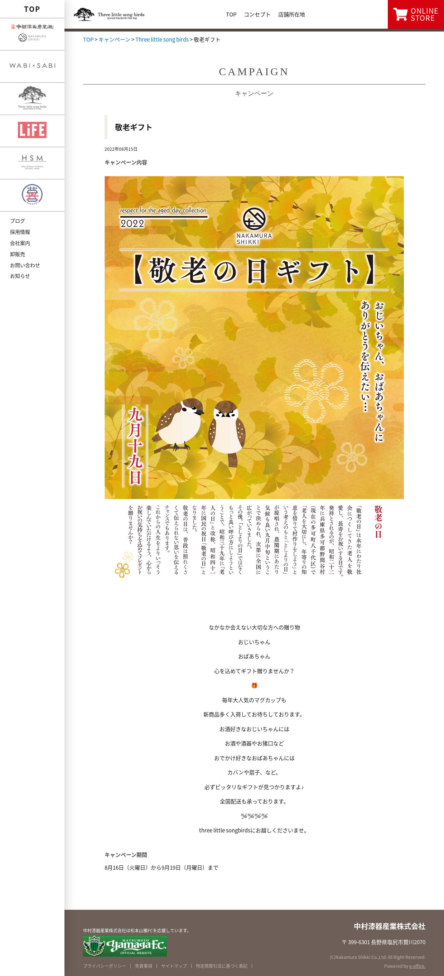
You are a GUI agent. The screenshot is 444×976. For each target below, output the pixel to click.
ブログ (17, 220)
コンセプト (257, 14)
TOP (32, 9)
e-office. (417, 966)
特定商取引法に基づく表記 (221, 966)
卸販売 (17, 253)
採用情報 (20, 231)
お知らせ (20, 275)
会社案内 (20, 242)
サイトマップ (174, 966)
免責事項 (143, 966)
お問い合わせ (25, 264)
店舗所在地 (291, 14)
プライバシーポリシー (104, 966)
